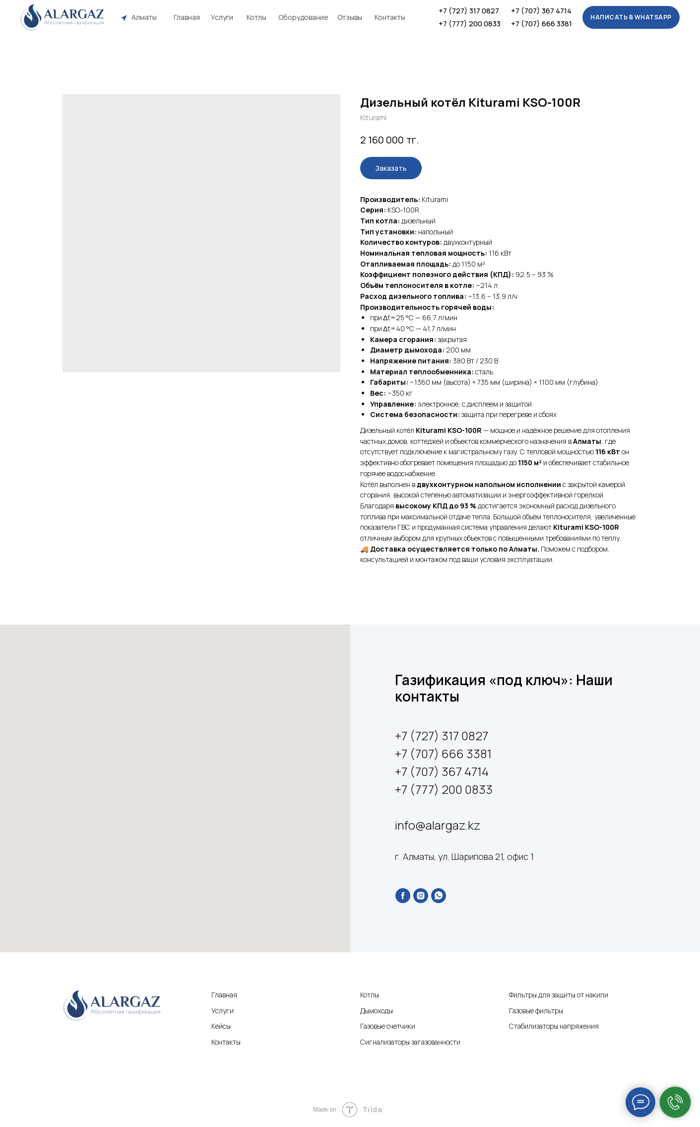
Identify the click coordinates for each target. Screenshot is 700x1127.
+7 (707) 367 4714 (541, 10)
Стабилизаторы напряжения (554, 1026)
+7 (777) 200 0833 (470, 23)
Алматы (144, 17)
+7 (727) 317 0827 (469, 10)
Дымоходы (376, 1010)
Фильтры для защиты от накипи (558, 994)
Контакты (390, 17)
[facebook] (402, 895)
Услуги (222, 17)
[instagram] (420, 895)
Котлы (256, 17)
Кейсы (221, 1026)
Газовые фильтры (536, 1010)
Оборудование (303, 17)
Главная (187, 17)
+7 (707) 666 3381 (541, 23)
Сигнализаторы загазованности (410, 1042)
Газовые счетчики (387, 1026)
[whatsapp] (438, 895)
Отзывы (349, 17)
